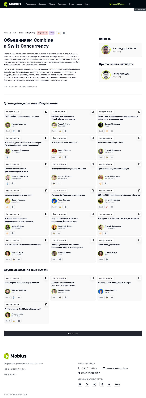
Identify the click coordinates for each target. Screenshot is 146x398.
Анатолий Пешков (65, 226)
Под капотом (42, 33)
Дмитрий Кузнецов (112, 124)
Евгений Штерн (111, 252)
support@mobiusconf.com (117, 368)
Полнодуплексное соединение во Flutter (68, 169)
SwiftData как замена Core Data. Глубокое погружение (63, 117)
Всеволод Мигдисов (20, 176)
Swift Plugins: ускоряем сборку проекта (22, 116)
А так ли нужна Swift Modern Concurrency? (23, 245)
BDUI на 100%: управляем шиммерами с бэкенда (119, 195)
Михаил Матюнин (65, 176)
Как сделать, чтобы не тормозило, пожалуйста (118, 218)
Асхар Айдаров (18, 226)
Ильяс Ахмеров (64, 252)
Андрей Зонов (64, 124)
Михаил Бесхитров (112, 200)
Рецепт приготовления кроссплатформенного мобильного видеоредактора (118, 117)
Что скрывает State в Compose (64, 142)
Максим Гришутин (19, 124)
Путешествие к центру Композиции (113, 169)
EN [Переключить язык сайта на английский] (130, 4)
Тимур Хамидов (120, 73)
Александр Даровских (124, 48)
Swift (52, 33)
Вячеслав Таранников (20, 150)
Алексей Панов (64, 150)
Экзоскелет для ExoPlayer (109, 245)
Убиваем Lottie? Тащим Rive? (110, 142)
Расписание (73, 333)
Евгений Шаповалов (113, 226)
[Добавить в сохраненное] (46, 112)
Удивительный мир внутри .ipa (18, 195)
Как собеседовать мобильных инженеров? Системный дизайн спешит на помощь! (23, 143)
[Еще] (88, 4)
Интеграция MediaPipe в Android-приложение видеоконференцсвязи (67, 246)
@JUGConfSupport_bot (90, 373)
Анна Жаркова (64, 200)
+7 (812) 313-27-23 (89, 368)
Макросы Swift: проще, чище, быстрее (68, 195)
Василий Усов (17, 252)
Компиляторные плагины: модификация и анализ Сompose (19, 219)
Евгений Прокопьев (113, 150)
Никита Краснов (18, 200)
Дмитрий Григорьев (113, 176)
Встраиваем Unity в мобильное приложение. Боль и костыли (64, 219)
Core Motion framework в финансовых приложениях (16, 170)
